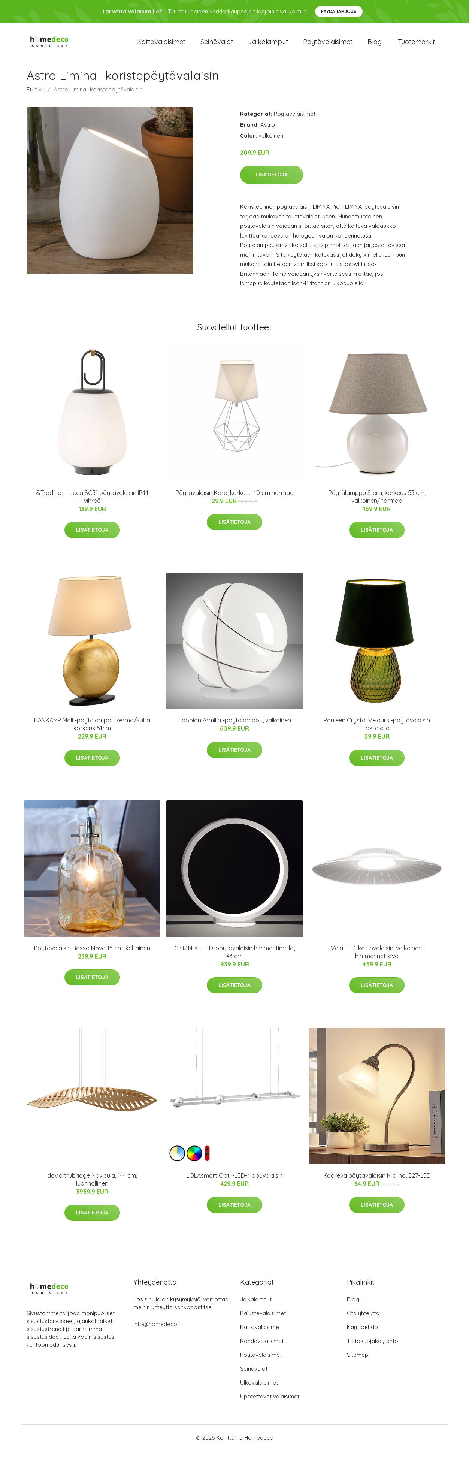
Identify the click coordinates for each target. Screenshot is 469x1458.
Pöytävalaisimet (327, 45)
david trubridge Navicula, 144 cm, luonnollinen (92, 1187)
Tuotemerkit (416, 45)
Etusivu (36, 96)
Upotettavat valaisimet (269, 1403)
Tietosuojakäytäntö (372, 1348)
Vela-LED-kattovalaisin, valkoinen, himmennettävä (377, 959)
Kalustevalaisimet (263, 1320)
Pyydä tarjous (339, 11)
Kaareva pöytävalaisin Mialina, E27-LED (377, 1183)
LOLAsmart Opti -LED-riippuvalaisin (234, 1183)
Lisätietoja (271, 182)
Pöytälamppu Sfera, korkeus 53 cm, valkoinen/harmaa (377, 504)
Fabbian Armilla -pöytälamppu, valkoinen (234, 727)
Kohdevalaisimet (262, 1348)
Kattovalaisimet (161, 45)
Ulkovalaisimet (259, 1390)
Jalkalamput (268, 45)
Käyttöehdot (363, 1334)
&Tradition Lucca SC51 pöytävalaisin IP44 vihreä (92, 504)
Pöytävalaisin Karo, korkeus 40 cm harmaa (235, 500)
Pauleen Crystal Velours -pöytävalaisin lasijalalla (377, 731)
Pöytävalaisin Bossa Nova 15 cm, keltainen (92, 955)
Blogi (375, 45)
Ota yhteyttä (363, 1320)
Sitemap (357, 1362)
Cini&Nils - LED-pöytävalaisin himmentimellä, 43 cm (234, 959)
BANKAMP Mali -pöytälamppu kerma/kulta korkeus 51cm (92, 731)
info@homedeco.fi (157, 1331)
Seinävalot (216, 45)
